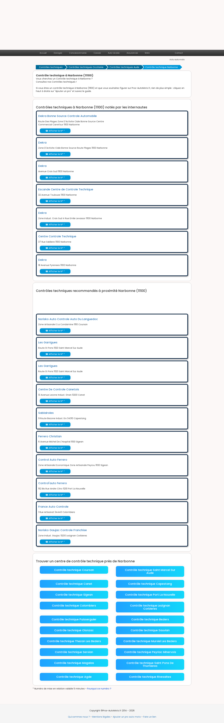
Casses (97, 53)
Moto (147, 53)
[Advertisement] (112, 26)
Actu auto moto (176, 59)
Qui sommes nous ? (79, 716)
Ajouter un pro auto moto (127, 716)
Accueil (43, 53)
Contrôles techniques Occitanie (86, 67)
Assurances (132, 53)
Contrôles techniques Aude (124, 67)
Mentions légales (101, 716)
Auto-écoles (114, 53)
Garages (58, 53)
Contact (179, 53)
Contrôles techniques (51, 67)
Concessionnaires (78, 53)
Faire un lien (149, 716)
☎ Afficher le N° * (55, 130)
